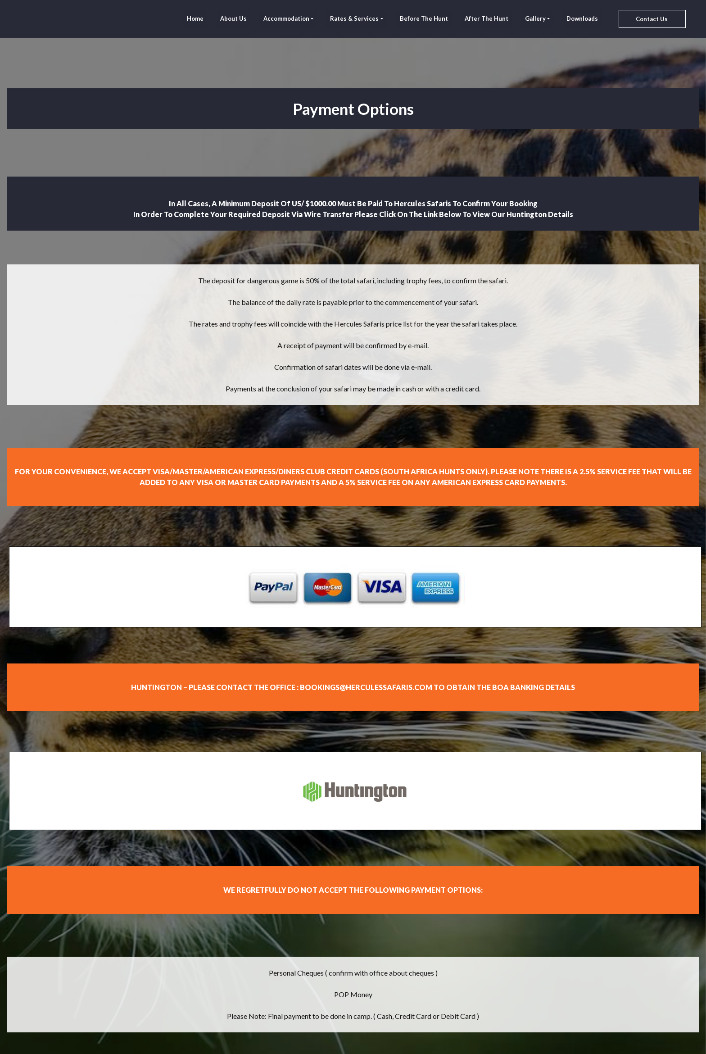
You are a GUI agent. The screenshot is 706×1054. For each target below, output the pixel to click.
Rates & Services (354, 18)
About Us (233, 18)
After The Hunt (486, 18)
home (195, 18)
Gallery (535, 18)
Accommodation (286, 18)
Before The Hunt (424, 18)
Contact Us (652, 19)
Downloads (582, 18)
